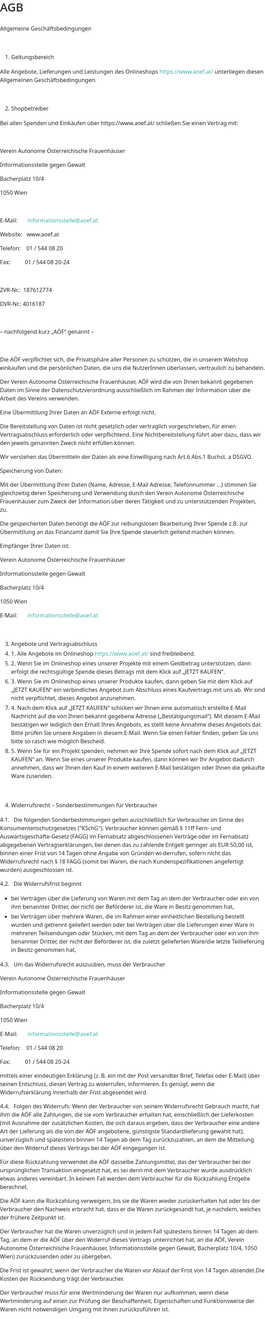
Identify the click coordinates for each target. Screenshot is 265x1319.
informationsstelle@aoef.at (62, 220)
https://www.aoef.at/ (186, 71)
